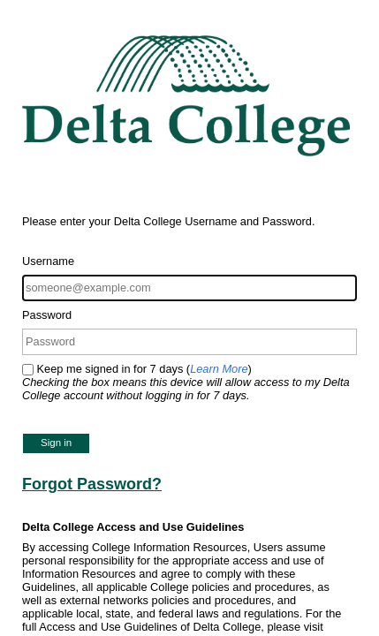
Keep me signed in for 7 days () (186, 382)
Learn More (218, 368)
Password (47, 315)
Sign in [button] (56, 442)
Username (48, 261)
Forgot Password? (92, 484)
